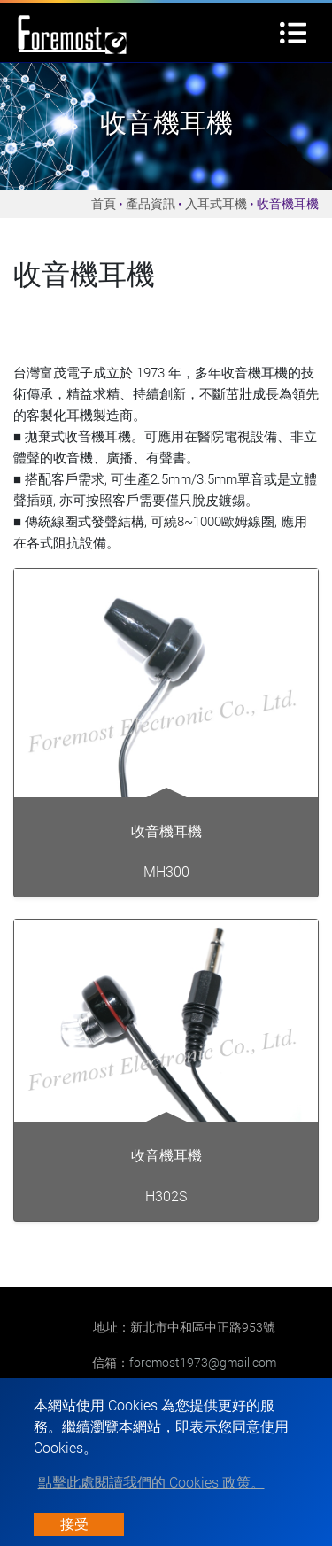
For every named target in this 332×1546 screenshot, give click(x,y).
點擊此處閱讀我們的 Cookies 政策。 (151, 1482)
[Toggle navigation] (293, 32)
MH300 (166, 872)
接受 (74, 1524)
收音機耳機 (166, 831)
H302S (166, 1196)
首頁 (103, 204)
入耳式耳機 (216, 204)
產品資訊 (150, 204)
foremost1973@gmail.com (202, 1363)
